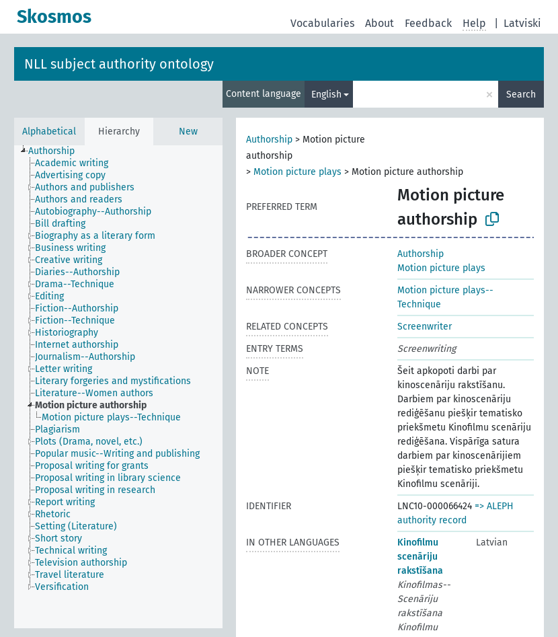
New (188, 131)
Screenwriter (424, 326)
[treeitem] (57, 151)
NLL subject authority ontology (119, 64)
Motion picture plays (297, 172)
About (379, 23)
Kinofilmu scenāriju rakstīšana (420, 556)
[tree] (118, 386)
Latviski (522, 23)
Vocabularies (322, 23)
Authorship (269, 139)
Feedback (428, 23)
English (326, 94)
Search (521, 94)
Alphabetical (49, 131)
